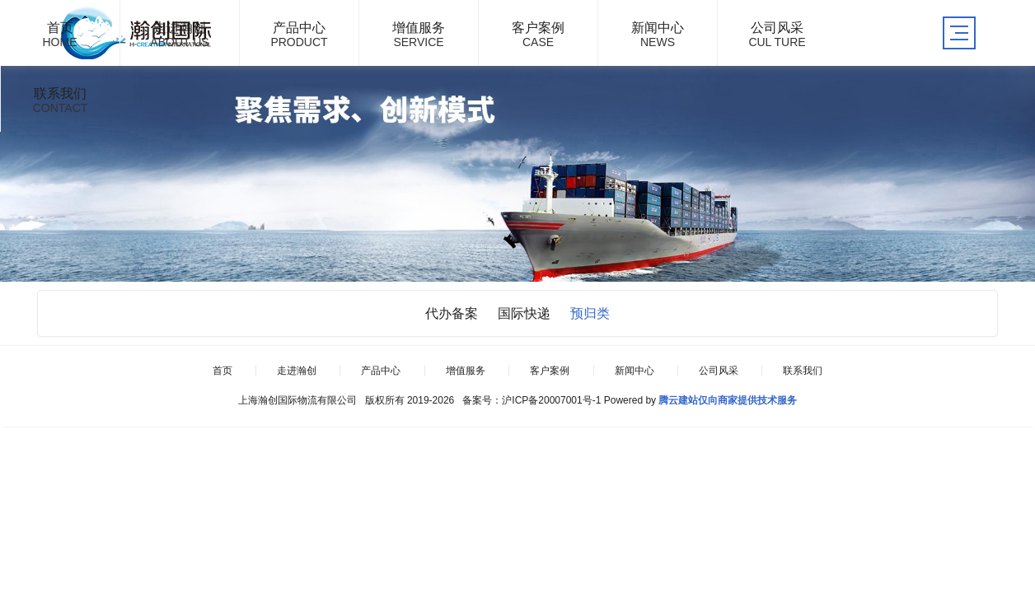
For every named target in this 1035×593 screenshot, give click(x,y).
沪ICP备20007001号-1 (551, 400)
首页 (222, 370)
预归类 (590, 313)
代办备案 (451, 313)
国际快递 (524, 313)
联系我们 (802, 370)
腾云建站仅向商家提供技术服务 (727, 400)
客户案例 (549, 370)
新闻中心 (634, 370)
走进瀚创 (296, 370)
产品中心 (380, 370)
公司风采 (718, 370)
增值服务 (465, 370)
